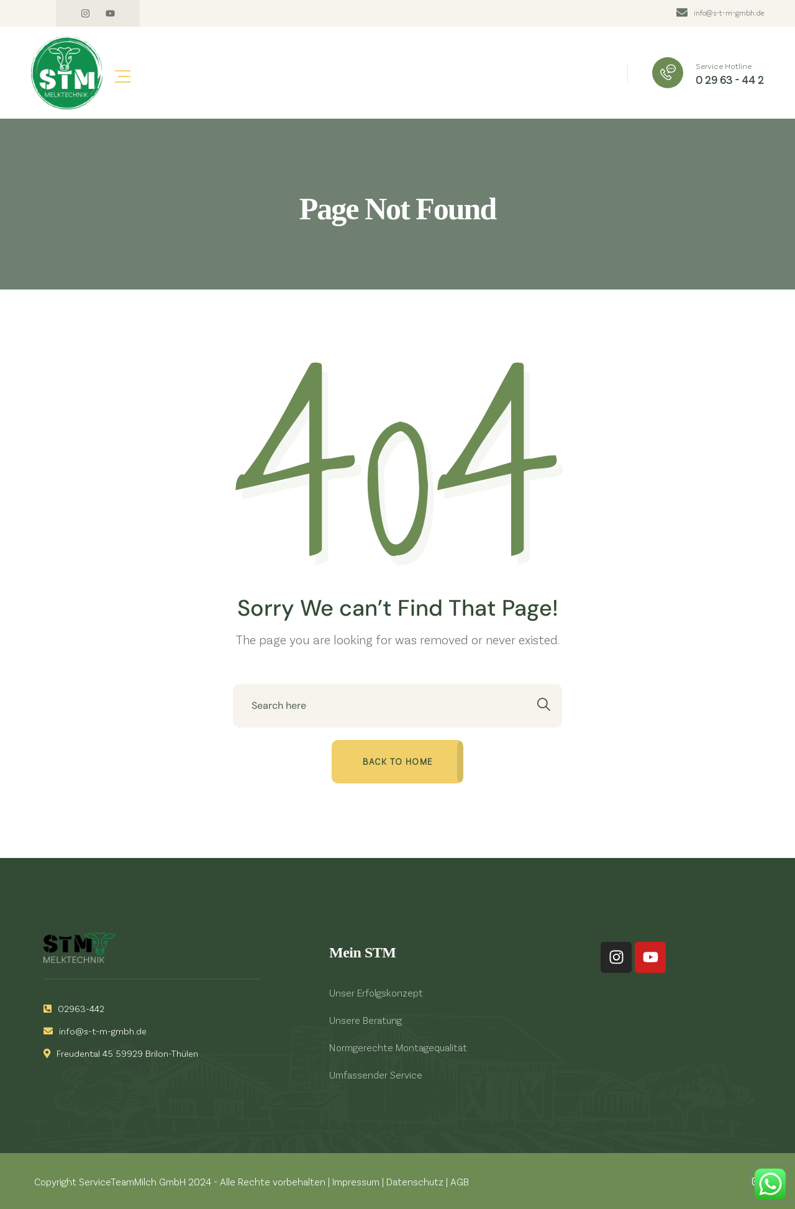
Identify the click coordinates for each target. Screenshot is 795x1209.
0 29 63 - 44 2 (730, 79)
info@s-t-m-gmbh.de (729, 12)
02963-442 (73, 1008)
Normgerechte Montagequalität (398, 1047)
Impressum (355, 1181)
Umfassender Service (375, 1074)
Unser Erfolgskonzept (376, 992)
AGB (459, 1181)
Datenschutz (414, 1181)
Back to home (398, 761)
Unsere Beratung (365, 1020)
